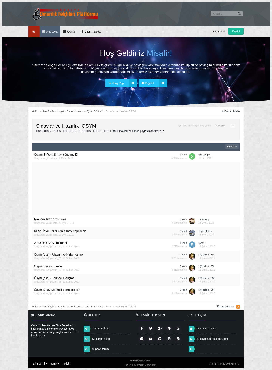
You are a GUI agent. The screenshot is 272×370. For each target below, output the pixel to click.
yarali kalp (51, 223)
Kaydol (236, 31)
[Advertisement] (136, 188)
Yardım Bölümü (101, 328)
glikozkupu (52, 158)
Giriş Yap (218, 31)
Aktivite (70, 31)
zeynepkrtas (205, 231)
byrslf (201, 242)
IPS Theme (218, 363)
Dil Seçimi (40, 363)
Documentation (101, 338)
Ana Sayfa (52, 31)
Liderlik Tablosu (92, 31)
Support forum (100, 348)
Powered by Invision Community (140, 365)
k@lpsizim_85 (53, 246)
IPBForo (234, 363)
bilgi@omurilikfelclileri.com (212, 338)
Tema (55, 363)
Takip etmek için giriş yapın (196, 125)
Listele (232, 147)
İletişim (67, 363)
